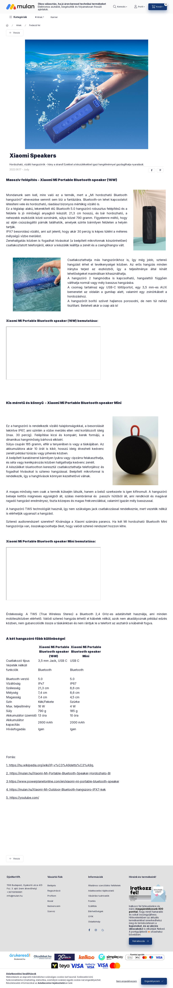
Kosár (50, 901)
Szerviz (51, 911)
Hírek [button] (39, 17)
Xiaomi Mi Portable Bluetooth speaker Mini (84, 403)
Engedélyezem (152, 981)
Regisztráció (53, 890)
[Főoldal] (7, 25)
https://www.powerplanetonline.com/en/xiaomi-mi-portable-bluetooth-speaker (64, 781)
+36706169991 (14, 892)
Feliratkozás (138, 941)
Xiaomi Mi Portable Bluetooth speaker (73, 180)
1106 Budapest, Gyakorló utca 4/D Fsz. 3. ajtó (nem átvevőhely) (24, 887)
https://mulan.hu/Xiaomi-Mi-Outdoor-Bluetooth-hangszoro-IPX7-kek (57, 789)
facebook (89, 930)
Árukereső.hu (19, 959)
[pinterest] (160, 170)
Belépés (51, 885)
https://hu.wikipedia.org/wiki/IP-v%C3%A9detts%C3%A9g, (51, 765)
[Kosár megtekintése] (157, 6)
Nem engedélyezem (126, 981)
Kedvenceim (53, 906)
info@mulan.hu (15, 895)
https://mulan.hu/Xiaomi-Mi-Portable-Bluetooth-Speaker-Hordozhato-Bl (60, 773)
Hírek (18, 25)
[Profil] (139, 6)
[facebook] (151, 170)
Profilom (51, 895)
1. (7, 765)
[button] (18, 17)
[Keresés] (120, 6)
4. (7, 789)
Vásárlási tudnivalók (98, 895)
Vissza (16, 32)
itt (149, 932)
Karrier (54, 17)
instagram (96, 930)
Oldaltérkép (94, 921)
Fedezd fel (34, 25)
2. (8, 773)
